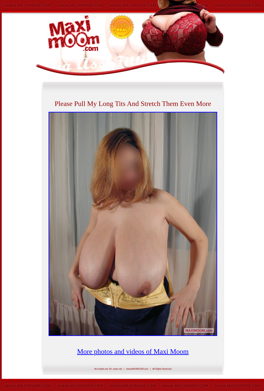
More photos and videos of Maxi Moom (133, 351)
